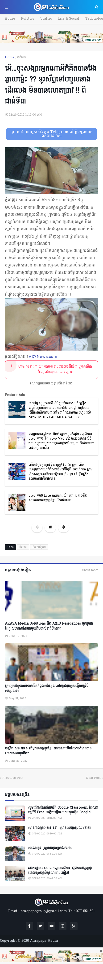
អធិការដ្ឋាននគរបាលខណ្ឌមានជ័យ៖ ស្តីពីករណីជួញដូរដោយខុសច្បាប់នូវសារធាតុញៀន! (60, 870)
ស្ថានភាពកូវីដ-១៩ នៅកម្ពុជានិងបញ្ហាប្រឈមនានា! (59, 828)
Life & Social (68, 18)
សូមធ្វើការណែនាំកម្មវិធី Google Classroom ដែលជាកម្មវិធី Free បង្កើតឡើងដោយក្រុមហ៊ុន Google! (63, 810)
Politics (27, 18)
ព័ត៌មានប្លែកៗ (39, 547)
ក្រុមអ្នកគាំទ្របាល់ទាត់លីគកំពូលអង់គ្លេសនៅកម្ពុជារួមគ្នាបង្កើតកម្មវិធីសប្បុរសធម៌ (46, 689)
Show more (90, 570)
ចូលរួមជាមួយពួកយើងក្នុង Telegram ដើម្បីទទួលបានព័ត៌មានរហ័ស (51, 134)
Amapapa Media (44, 940)
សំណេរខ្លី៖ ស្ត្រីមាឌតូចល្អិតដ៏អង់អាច (50, 848)
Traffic (46, 18)
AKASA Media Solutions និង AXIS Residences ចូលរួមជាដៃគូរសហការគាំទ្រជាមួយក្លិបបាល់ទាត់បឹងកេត (49, 626)
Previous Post (12, 778)
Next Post (93, 778)
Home (10, 18)
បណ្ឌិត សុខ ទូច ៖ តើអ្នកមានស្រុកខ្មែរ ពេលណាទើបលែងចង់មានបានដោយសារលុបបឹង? (48, 751)
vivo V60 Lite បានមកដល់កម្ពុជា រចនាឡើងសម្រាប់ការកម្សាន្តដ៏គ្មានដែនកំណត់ (58, 498)
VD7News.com (42, 357)
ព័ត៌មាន (21, 57)
